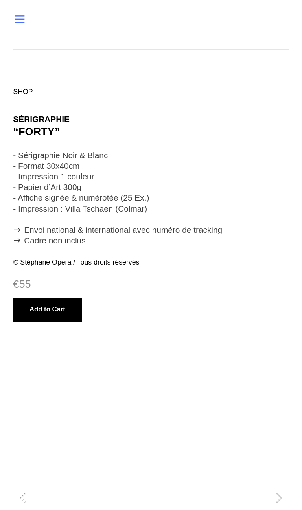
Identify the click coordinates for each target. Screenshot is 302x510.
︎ (19, 19)
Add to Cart (47, 309)
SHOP (23, 92)
